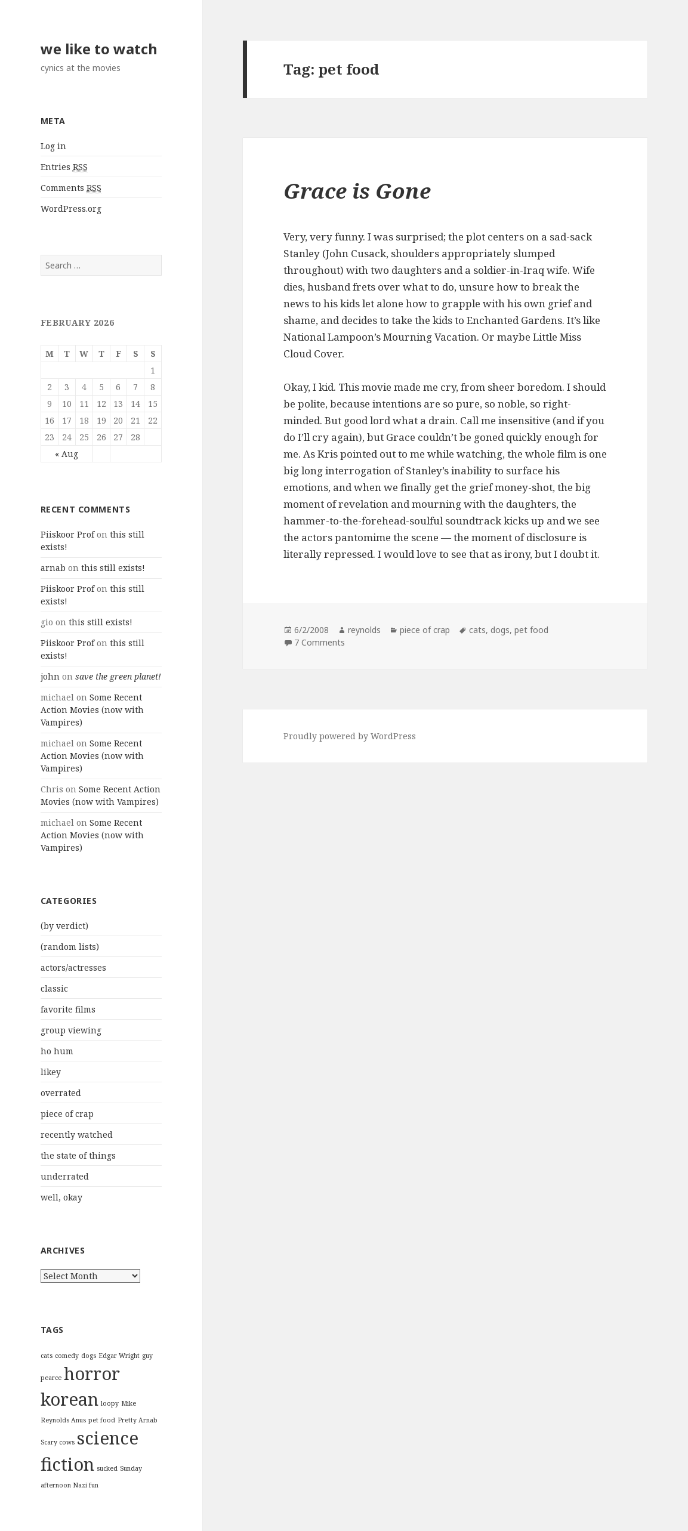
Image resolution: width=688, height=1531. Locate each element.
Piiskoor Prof (67, 534)
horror (92, 1373)
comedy (67, 1355)
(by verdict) (64, 925)
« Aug (66, 453)
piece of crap (67, 1113)
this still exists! (113, 567)
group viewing (71, 1030)
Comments (71, 188)
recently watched (77, 1134)
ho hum (57, 1051)
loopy (110, 1403)
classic (54, 988)
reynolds (364, 629)
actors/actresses (73, 967)
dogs (88, 1355)
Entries (64, 167)
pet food (101, 1420)
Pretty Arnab (138, 1420)
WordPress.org (71, 208)
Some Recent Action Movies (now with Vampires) (92, 710)
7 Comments (319, 642)
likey (51, 1072)
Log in (53, 146)
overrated (61, 1092)
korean (69, 1399)
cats (47, 1355)
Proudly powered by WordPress (349, 736)
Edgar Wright (119, 1355)
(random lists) (70, 946)
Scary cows (58, 1442)
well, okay (61, 1197)
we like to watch (99, 48)
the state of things (78, 1155)
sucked (107, 1468)
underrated (65, 1176)
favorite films (68, 1009)
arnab (53, 567)
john (50, 676)
